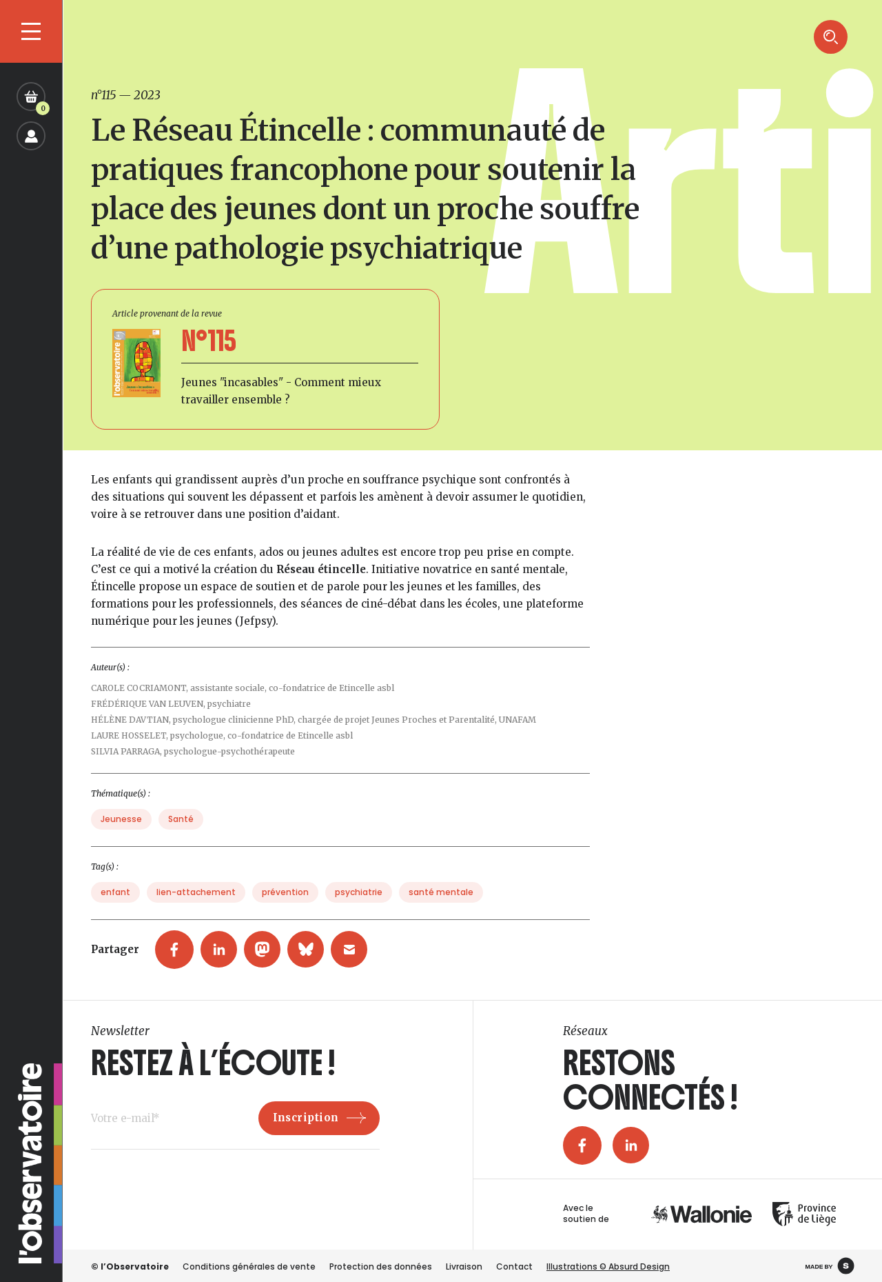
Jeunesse (121, 839)
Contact (514, 1266)
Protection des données (380, 1266)
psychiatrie (358, 912)
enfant (115, 912)
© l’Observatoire (130, 1266)
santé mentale (441, 912)
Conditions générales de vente (249, 1266)
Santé (181, 839)
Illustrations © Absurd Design (608, 1266)
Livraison (464, 1266)
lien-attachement (196, 912)
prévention (285, 912)
